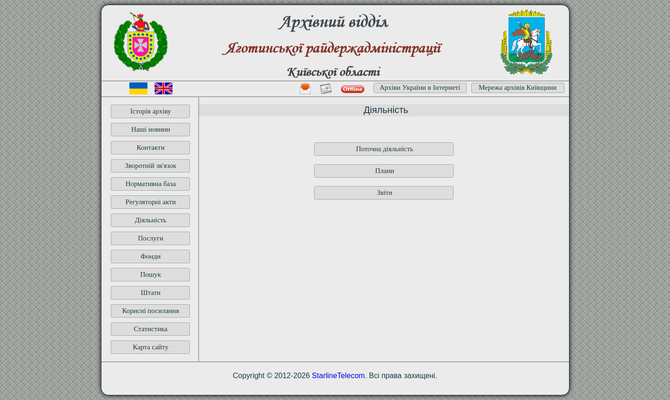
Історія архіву (150, 111)
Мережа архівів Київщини (518, 87)
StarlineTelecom (338, 376)
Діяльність (151, 220)
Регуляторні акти (151, 202)
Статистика (151, 329)
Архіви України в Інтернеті (420, 87)
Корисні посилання (150, 310)
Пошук (150, 274)
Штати (151, 292)
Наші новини (150, 129)
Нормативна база (151, 183)
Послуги (150, 238)
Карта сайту (150, 347)
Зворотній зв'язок (150, 165)
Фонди (151, 256)
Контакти (151, 147)
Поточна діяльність (384, 149)
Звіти (384, 192)
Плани (384, 170)
